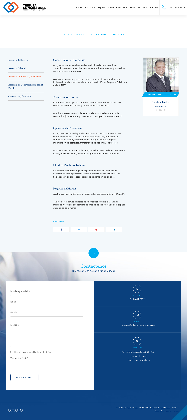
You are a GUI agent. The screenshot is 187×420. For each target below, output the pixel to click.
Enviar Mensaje (24, 377)
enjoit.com (174, 411)
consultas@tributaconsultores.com (137, 325)
